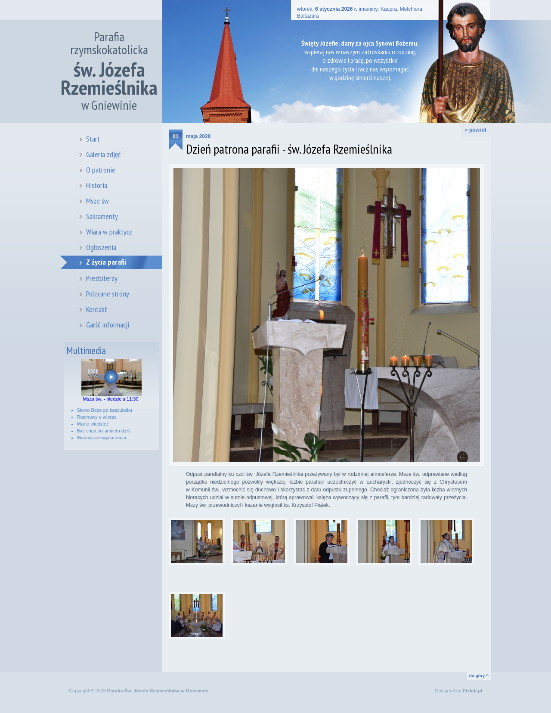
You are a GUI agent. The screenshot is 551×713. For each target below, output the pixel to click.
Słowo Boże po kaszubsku (104, 410)
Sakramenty (102, 216)
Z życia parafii (106, 262)
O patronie (100, 170)
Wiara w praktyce (109, 232)
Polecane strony (107, 294)
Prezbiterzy (102, 278)
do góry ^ (479, 675)
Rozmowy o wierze (97, 417)
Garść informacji (107, 325)
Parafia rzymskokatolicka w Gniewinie (109, 70)
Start (93, 139)
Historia (96, 185)
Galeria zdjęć (103, 154)
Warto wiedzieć (93, 423)
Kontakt (96, 309)
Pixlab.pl (472, 690)
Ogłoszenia (101, 247)
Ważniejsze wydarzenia (102, 437)
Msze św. (98, 201)
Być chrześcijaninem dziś (103, 430)
